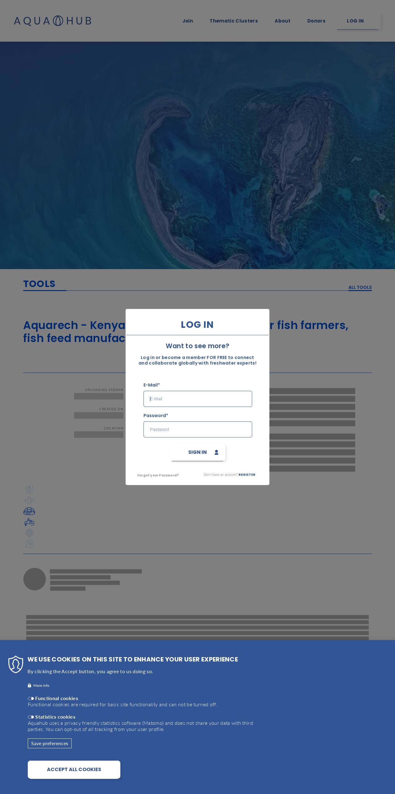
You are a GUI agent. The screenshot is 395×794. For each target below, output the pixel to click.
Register (247, 474)
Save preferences (49, 747)
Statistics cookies (55, 720)
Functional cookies (56, 702)
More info (41, 689)
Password (154, 415)
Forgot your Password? (158, 475)
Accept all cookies (74, 773)
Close (286, 305)
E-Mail (150, 385)
